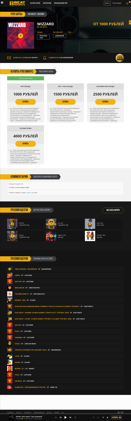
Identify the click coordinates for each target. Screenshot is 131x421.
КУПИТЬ (26, 102)
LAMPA (17, 275)
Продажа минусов (39, 413)
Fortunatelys (39, 294)
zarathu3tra (34, 288)
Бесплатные (47, 3)
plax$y (32, 300)
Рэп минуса (10, 413)
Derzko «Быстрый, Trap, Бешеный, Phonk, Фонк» (34, 417)
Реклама (56, 413)
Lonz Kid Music (30, 344)
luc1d (17, 356)
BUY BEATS (19, 413)
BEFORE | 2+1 (19, 369)
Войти (107, 3)
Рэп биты (49, 413)
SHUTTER (18, 281)
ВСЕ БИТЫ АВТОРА (113, 210)
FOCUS (17, 331)
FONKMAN (18, 337)
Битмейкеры (27, 413)
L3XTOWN (28, 275)
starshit (21, 223)
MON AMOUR (19, 288)
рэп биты (16, 14)
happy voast (62, 235)
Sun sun (60, 223)
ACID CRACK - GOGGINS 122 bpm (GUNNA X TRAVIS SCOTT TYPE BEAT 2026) (42, 313)
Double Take (101, 235)
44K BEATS (43, 27)
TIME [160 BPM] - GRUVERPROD (26, 269)
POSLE (17, 375)
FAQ (63, 413)
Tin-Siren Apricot (22, 294)
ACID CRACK (77, 313)
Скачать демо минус (26, 78)
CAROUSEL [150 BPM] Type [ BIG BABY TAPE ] (31, 350)
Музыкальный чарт (61, 3)
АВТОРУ (22, 58)
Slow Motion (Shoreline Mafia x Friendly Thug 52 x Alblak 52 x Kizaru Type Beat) (47, 306)
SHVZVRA (18, 418)
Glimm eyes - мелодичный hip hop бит (30, 387)
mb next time (20, 300)
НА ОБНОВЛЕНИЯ (58, 58)
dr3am (17, 362)
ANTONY (18, 325)
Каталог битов (35, 3)
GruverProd (46, 269)
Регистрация (116, 3)
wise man (100, 223)
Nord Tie (53, 387)
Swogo (21, 235)
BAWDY (31, 369)
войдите (29, 193)
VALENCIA (18, 381)
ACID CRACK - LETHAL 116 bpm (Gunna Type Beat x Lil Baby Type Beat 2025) (43, 319)
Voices (17, 344)
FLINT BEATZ (88, 306)
